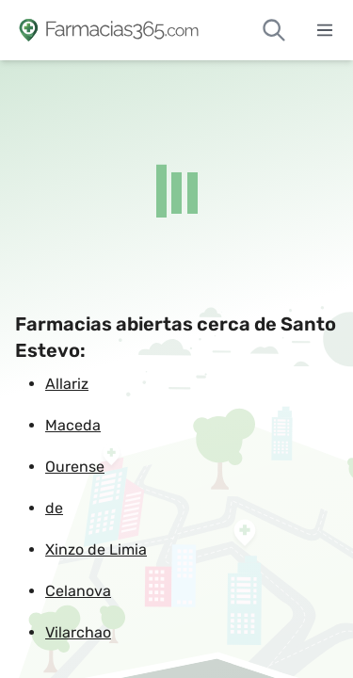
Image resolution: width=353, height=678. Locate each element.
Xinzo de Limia (96, 549)
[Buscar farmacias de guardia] (274, 30)
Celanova (78, 591)
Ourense (74, 467)
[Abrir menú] (324, 30)
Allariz (66, 384)
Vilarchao (78, 632)
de (54, 508)
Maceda (73, 425)
